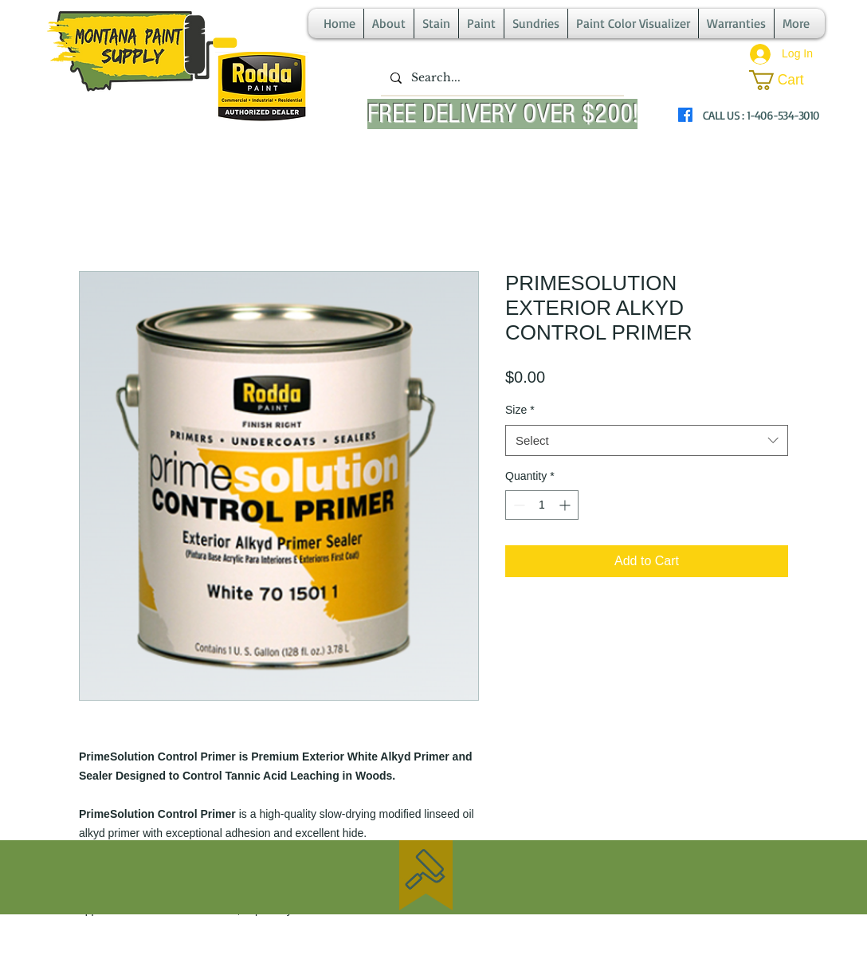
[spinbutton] (542, 505)
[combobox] (646, 440)
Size (520, 409)
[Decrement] (518, 505)
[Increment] (566, 505)
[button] (786, 80)
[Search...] (500, 78)
